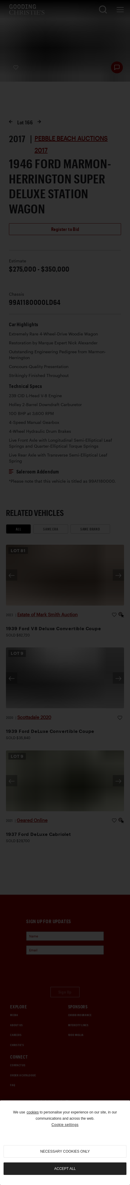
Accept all (65, 1169)
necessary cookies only (65, 1151)
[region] (65, 1142)
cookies (32, 1112)
